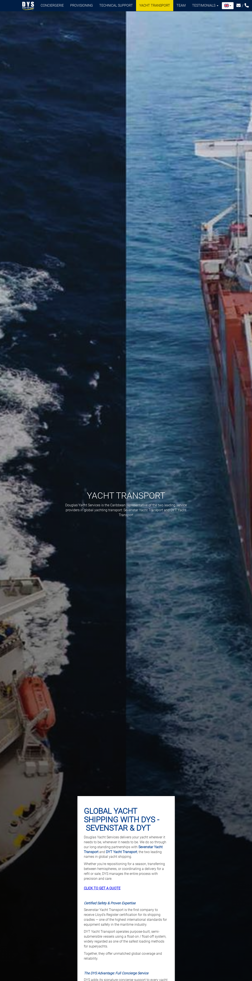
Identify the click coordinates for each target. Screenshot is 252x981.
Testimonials (205, 5)
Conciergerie (52, 5)
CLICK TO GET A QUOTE (102, 888)
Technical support (116, 5)
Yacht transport (154, 5)
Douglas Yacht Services (28, 6)
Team (181, 5)
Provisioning (81, 5)
